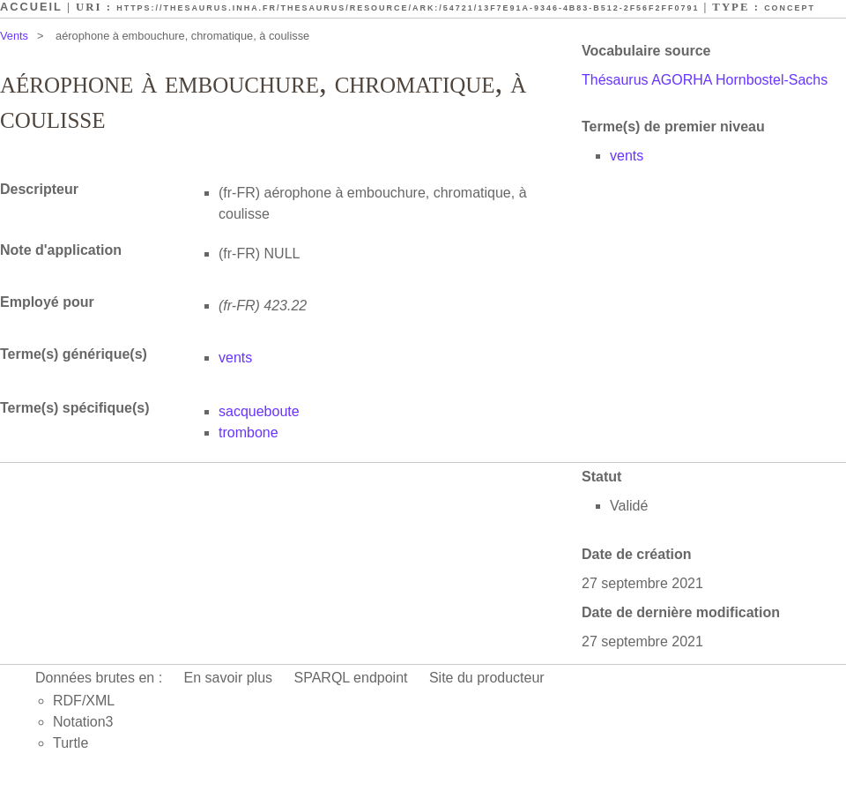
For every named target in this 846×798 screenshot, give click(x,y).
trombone (248, 432)
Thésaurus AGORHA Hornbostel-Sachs (704, 79)
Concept (789, 8)
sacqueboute (259, 411)
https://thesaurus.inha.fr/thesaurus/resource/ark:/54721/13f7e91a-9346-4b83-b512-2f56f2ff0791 (407, 8)
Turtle (70, 742)
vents (626, 155)
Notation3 (83, 721)
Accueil (31, 6)
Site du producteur (487, 677)
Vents (14, 35)
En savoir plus (228, 677)
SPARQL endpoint (351, 677)
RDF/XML (84, 700)
